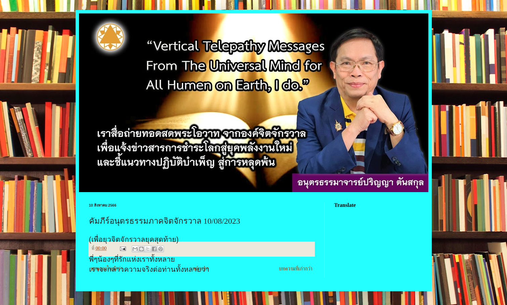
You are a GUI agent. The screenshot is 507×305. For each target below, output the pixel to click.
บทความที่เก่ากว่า (295, 268)
